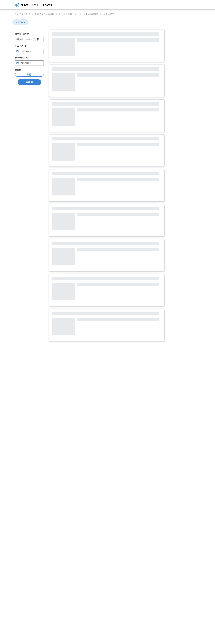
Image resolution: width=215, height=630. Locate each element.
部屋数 (18, 70)
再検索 (29, 82)
